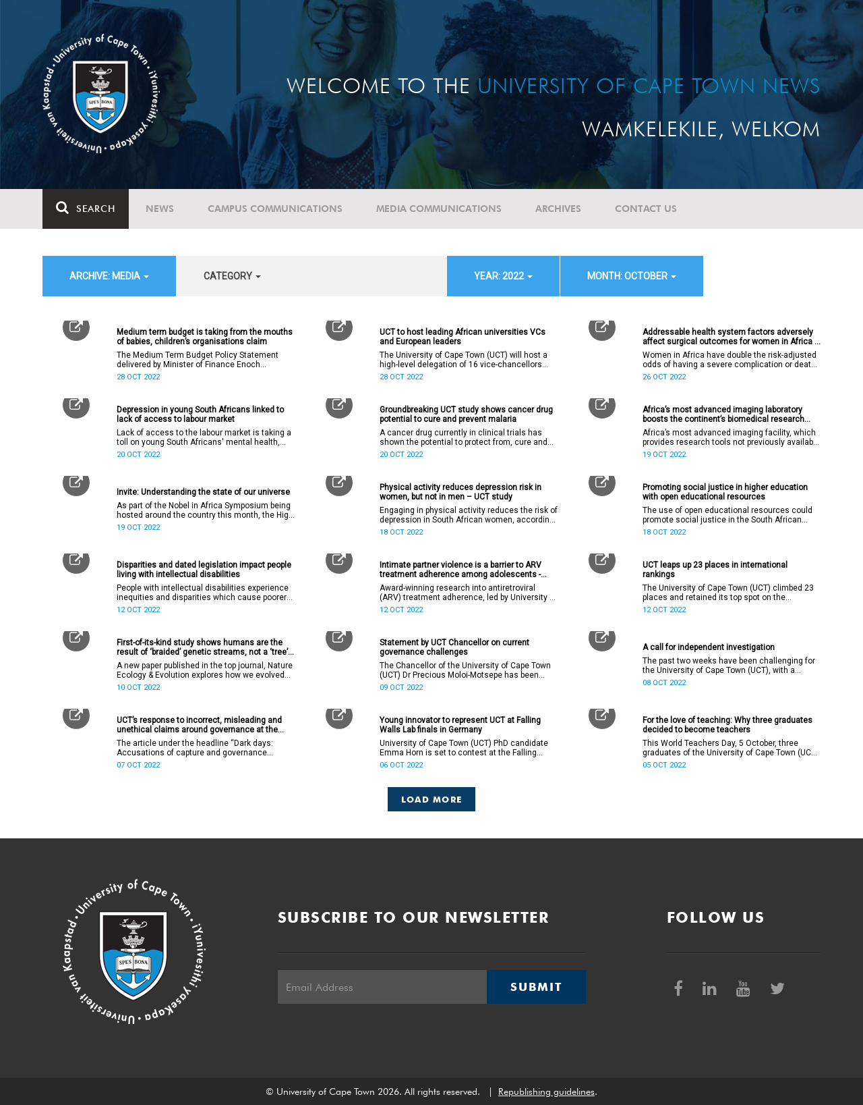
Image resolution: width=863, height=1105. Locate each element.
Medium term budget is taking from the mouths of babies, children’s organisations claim (205, 336)
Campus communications (275, 208)
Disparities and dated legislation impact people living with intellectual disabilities (204, 569)
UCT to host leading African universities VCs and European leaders (462, 336)
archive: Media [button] (109, 276)
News (160, 208)
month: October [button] (631, 276)
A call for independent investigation (709, 647)
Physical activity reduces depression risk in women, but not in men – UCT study (460, 492)
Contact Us (646, 208)
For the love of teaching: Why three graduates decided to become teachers (727, 725)
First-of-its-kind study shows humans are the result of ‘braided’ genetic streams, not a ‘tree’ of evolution (202, 647)
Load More (432, 799)
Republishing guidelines (546, 1091)
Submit (536, 987)
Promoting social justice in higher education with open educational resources (725, 492)
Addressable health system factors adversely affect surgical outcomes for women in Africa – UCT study (731, 336)
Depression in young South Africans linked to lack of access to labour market (200, 414)
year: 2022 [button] (503, 276)
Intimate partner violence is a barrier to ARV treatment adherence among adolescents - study (460, 569)
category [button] (232, 276)
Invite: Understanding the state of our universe (203, 492)
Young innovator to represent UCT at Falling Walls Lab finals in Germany (460, 725)
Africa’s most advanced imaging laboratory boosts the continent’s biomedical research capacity (723, 414)
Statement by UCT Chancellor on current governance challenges (454, 647)
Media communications (439, 208)
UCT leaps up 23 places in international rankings (715, 569)
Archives (558, 208)
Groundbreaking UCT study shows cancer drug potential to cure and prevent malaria (466, 414)
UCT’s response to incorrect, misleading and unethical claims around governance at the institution (199, 725)
